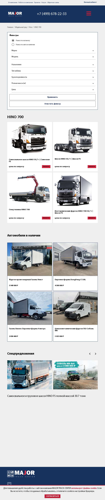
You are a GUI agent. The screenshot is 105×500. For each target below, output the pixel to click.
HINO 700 (37, 27)
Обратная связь (53, 2)
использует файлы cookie (84, 488)
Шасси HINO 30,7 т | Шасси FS (68, 159)
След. (95, 354)
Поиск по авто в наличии (25, 45)
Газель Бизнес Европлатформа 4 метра (27, 329)
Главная (10, 27)
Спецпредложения (20, 353)
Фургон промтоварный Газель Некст (26, 280)
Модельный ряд (21, 27)
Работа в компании (25, 2)
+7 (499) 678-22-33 (52, 14)
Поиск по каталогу (23, 40)
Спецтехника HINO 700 (19, 210)
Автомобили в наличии (23, 235)
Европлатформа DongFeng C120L (70, 280)
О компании (12, 2)
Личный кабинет (90, 2)
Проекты (37, 2)
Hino (30, 27)
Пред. (90, 354)
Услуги (43, 2)
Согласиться (52, 496)
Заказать (46, 166)
